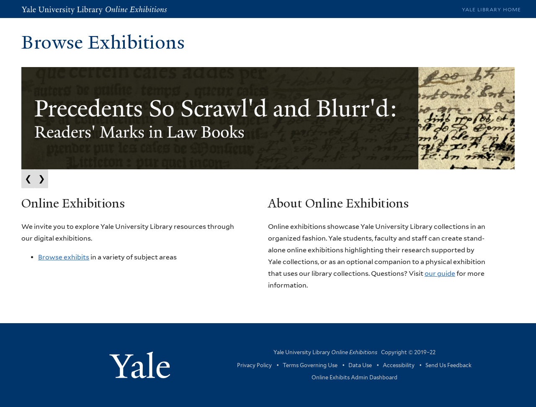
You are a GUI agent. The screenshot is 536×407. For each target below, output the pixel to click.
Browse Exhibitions (103, 42)
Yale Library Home (491, 9)
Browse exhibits (63, 257)
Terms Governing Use (310, 365)
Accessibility (399, 365)
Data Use (360, 365)
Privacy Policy (254, 365)
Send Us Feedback (448, 365)
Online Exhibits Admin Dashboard (354, 377)
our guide (440, 273)
